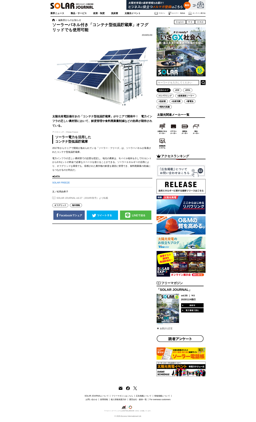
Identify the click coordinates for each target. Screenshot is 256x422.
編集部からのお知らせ (69, 20)
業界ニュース (57, 13)
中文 (190, 22)
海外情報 (76, 205)
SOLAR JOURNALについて (97, 396)
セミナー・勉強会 (176, 13)
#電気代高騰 (164, 107)
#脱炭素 (162, 101)
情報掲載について (162, 396)
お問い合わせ (91, 399)
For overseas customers (160, 399)
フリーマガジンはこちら (122, 396)
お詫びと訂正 (166, 328)
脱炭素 (114, 13)
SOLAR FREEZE (61, 182)
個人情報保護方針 (118, 399)
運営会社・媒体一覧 (138, 399)
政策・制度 (99, 13)
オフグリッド (60, 205)
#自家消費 (176, 101)
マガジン (160, 13)
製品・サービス (79, 13)
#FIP (177, 90)
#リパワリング (165, 96)
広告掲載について (144, 396)
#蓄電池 (189, 101)
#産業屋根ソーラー (185, 96)
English (180, 22)
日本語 (200, 22)
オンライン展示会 (197, 13)
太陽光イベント (133, 13)
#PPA (187, 90)
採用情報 (104, 399)
